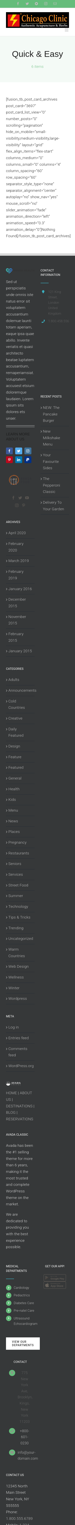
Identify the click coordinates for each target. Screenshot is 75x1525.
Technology (18, 906)
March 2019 (18, 560)
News (13, 821)
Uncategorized (20, 938)
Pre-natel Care (24, 1310)
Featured (16, 767)
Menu (13, 810)
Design (14, 746)
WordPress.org (20, 1066)
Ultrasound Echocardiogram (24, 1321)
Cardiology (21, 1288)
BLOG (11, 1112)
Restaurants (18, 853)
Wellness (16, 977)
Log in (13, 1027)
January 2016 (20, 589)
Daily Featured (16, 732)
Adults (13, 679)
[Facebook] (9, 451)
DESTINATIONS (19, 1106)
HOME (11, 1093)
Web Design (18, 966)
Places (14, 831)
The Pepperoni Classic (51, 485)
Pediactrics (22, 1295)
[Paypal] (27, 459)
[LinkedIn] (18, 459)
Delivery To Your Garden (53, 505)
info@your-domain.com (24, 1455)
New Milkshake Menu (51, 438)
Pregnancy (17, 842)
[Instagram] (27, 451)
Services (15, 874)
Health (14, 789)
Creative (15, 718)
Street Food (18, 885)
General (15, 778)
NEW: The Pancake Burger (51, 414)
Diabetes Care (24, 1303)
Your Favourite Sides (51, 461)
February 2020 (16, 546)
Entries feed (18, 1038)
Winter (14, 988)
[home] (20, 271)
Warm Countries (16, 952)
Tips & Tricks (19, 917)
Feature (14, 757)
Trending (15, 928)
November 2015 (17, 620)
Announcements (20, 690)
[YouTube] (27, 498)
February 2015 (16, 637)
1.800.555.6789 (19, 1518)
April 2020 (17, 533)
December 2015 (17, 602)
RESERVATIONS (19, 1119)
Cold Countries (16, 704)
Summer (15, 895)
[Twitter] (18, 451)
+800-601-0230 (24, 1437)
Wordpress (17, 998)
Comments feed (17, 1052)
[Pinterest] (9, 459)
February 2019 (16, 574)
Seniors (14, 863)
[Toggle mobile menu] (67, 30)
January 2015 (20, 651)
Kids (12, 799)
